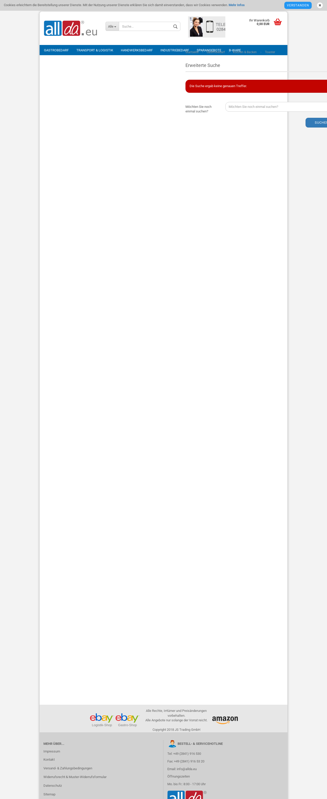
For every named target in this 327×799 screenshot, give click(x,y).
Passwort (54, 88)
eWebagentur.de (206, 792)
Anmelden (81, 109)
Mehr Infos (236, 5)
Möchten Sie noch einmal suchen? (140, 111)
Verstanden (298, 5)
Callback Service (55, 665)
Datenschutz (52, 648)
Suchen (263, 125)
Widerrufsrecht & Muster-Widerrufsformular (75, 639)
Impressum (51, 613)
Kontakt (49, 621)
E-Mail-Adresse (58, 68)
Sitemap (49, 656)
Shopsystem (118, 792)
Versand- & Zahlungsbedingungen (67, 630)
